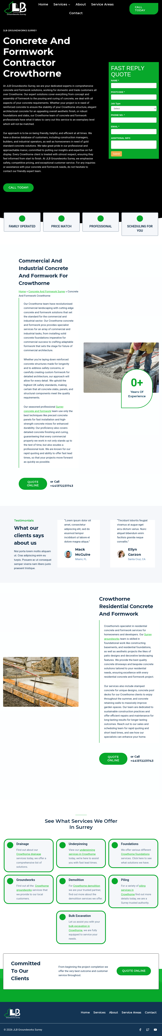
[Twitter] (148, 1030)
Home (43, 4)
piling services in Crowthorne (133, 890)
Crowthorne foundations (135, 854)
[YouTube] (155, 1030)
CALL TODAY (140, 9)
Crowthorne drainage (28, 854)
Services (99, 1012)
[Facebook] (140, 1030)
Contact (76, 13)
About (81, 4)
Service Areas (102, 4)
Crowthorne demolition (86, 885)
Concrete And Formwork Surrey (46, 291)
